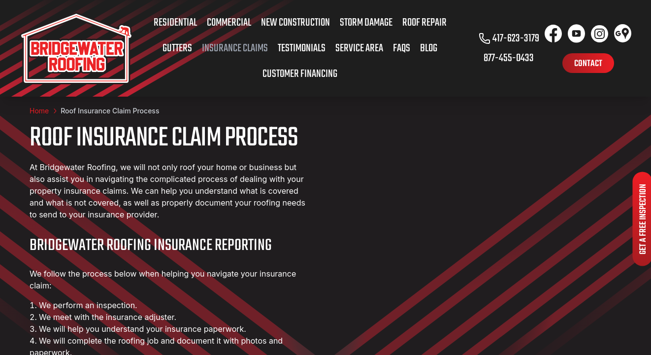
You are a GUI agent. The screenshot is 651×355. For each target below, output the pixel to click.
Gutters (177, 48)
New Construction (295, 22)
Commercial (229, 22)
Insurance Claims (235, 48)
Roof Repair (424, 22)
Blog (428, 48)
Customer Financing (299, 74)
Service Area (359, 48)
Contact (588, 64)
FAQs (401, 48)
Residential (175, 22)
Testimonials (302, 48)
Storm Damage (366, 22)
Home (39, 110)
